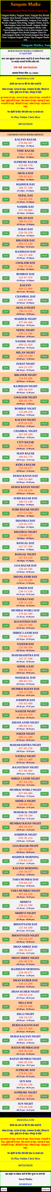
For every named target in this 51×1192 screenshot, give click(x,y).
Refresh (46, 1189)
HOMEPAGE (25, 1184)
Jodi (6, 143)
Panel (44, 143)
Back (3, 1189)
